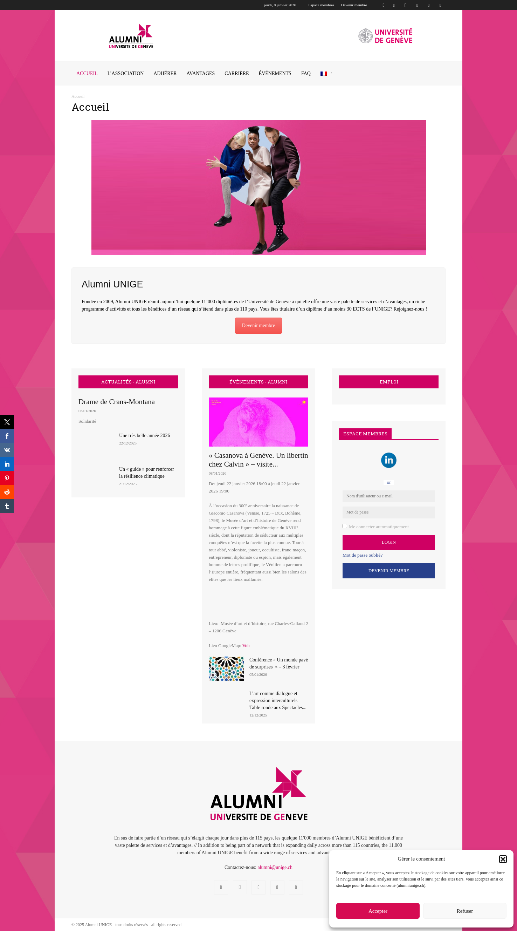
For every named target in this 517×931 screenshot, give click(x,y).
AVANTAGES (201, 73)
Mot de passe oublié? (362, 555)
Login (389, 542)
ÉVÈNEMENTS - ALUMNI (258, 382)
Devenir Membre (388, 570)
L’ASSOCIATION (126, 73)
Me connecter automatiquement (379, 526)
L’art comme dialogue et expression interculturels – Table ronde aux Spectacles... (277, 700)
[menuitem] (327, 73)
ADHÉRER (165, 73)
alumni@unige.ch (274, 867)
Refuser (465, 911)
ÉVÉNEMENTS (275, 73)
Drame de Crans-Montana (116, 401)
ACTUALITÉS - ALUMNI (128, 382)
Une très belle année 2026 (144, 435)
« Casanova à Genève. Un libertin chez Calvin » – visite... (258, 459)
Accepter (377, 911)
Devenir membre (354, 5)
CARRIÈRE (237, 73)
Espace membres (321, 5)
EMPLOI (389, 382)
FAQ (306, 73)
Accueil (87, 73)
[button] (502, 859)
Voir (246, 645)
